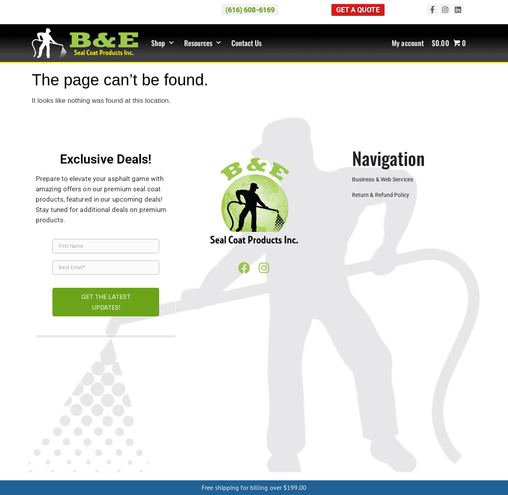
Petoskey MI (85, 424)
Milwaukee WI (204, 443)
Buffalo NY (173, 468)
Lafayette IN (259, 436)
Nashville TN (92, 462)
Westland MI (182, 430)
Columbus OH (433, 430)
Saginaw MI (202, 424)
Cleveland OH (394, 430)
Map (203, 378)
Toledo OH (62, 436)
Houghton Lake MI (364, 475)
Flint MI (311, 417)
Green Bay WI (130, 443)
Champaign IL (381, 436)
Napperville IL (452, 436)
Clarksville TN (374, 456)
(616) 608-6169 (369, 378)
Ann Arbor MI (48, 417)
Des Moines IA (120, 449)
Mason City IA (229, 449)
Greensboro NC (136, 468)
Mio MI (193, 475)
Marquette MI (246, 468)
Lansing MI (459, 417)
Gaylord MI (167, 475)
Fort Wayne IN (178, 436)
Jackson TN (411, 456)
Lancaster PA (367, 462)
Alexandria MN (312, 443)
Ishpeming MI (320, 468)
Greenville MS (74, 456)
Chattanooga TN (331, 456)
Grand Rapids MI (347, 417)
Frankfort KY (216, 462)
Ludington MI (438, 475)
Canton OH (319, 430)
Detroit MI (231, 417)
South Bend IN (297, 436)
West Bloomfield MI (138, 430)
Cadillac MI (133, 417)
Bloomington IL (339, 436)
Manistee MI (322, 475)
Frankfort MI (287, 475)
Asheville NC (59, 468)
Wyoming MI (218, 430)
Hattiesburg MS (115, 456)
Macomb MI (50, 424)
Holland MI (386, 417)
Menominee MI (359, 468)
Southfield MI (267, 424)
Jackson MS (155, 456)
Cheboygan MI (56, 475)
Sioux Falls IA (303, 449)
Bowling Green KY (135, 462)
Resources (202, 43)
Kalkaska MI (252, 475)
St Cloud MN (436, 443)
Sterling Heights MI (363, 424)
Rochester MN (398, 443)
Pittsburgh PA (450, 462)
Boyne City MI (95, 475)
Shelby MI (233, 424)
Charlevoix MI (133, 475)
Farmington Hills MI (272, 417)
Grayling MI (219, 475)
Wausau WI (275, 443)
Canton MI (165, 417)
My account (408, 43)
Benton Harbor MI (92, 417)
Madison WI (166, 443)
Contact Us (246, 43)
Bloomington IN (100, 436)
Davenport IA (81, 449)
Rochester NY (208, 468)
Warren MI (59, 430)
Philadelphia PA (408, 462)
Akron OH (289, 430)
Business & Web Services (382, 179)
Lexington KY (253, 462)
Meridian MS (191, 456)
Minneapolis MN (356, 443)
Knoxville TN (446, 456)
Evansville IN (140, 436)
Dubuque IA (157, 449)
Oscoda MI (404, 475)
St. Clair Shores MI (311, 424)
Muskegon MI (256, 430)
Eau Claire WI (92, 443)
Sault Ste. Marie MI (441, 468)
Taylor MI (402, 424)
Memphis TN (56, 462)
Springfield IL (54, 443)
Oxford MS (225, 456)
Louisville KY (290, 462)
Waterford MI (93, 430)
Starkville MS (259, 456)
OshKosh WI (240, 443)
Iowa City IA (192, 449)
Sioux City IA (266, 449)
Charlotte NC (95, 468)
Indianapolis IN (220, 436)
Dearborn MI (198, 417)
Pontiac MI (119, 424)
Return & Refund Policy (380, 195)
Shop (162, 43)
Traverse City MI (439, 424)
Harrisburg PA (328, 462)
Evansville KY (178, 462)
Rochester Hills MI (160, 424)
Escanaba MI (397, 468)
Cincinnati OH (356, 430)
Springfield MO (426, 449)
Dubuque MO (341, 449)
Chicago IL (416, 436)
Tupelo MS (293, 456)
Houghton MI (283, 468)
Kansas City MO (382, 449)
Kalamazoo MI (422, 417)
